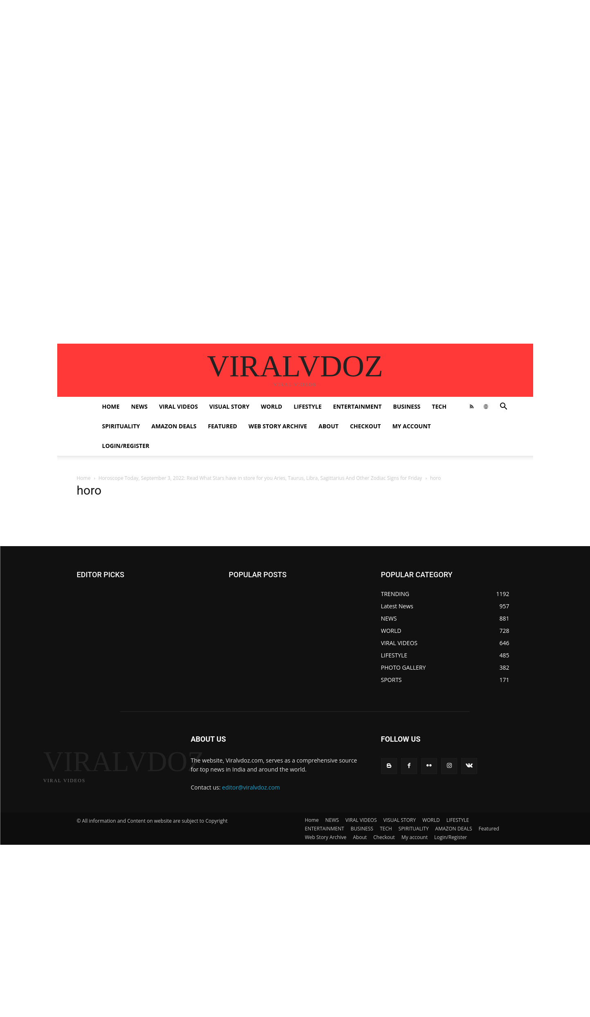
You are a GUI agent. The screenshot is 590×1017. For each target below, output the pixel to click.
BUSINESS (406, 406)
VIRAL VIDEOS (178, 406)
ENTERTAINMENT (357, 406)
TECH (439, 406)
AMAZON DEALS (173, 426)
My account (411, 426)
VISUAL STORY (229, 406)
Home (111, 406)
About (329, 426)
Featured (222, 426)
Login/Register (126, 446)
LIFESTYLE (307, 406)
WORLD (271, 406)
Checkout (365, 426)
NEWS (139, 406)
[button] (504, 407)
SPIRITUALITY (121, 426)
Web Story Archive (278, 426)
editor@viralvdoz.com (251, 787)
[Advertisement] (245, 57)
